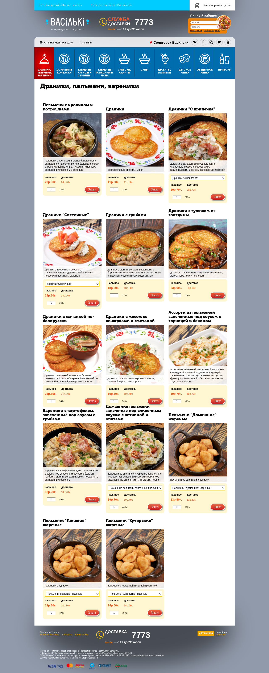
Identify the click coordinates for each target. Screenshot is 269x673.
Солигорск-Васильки (170, 42)
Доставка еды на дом (56, 42)
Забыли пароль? (212, 30)
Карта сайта (81, 634)
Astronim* (221, 634)
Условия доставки (49, 634)
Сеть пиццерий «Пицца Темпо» (60, 5)
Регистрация (196, 30)
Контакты (67, 634)
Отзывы (86, 42)
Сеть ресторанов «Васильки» (111, 5)
